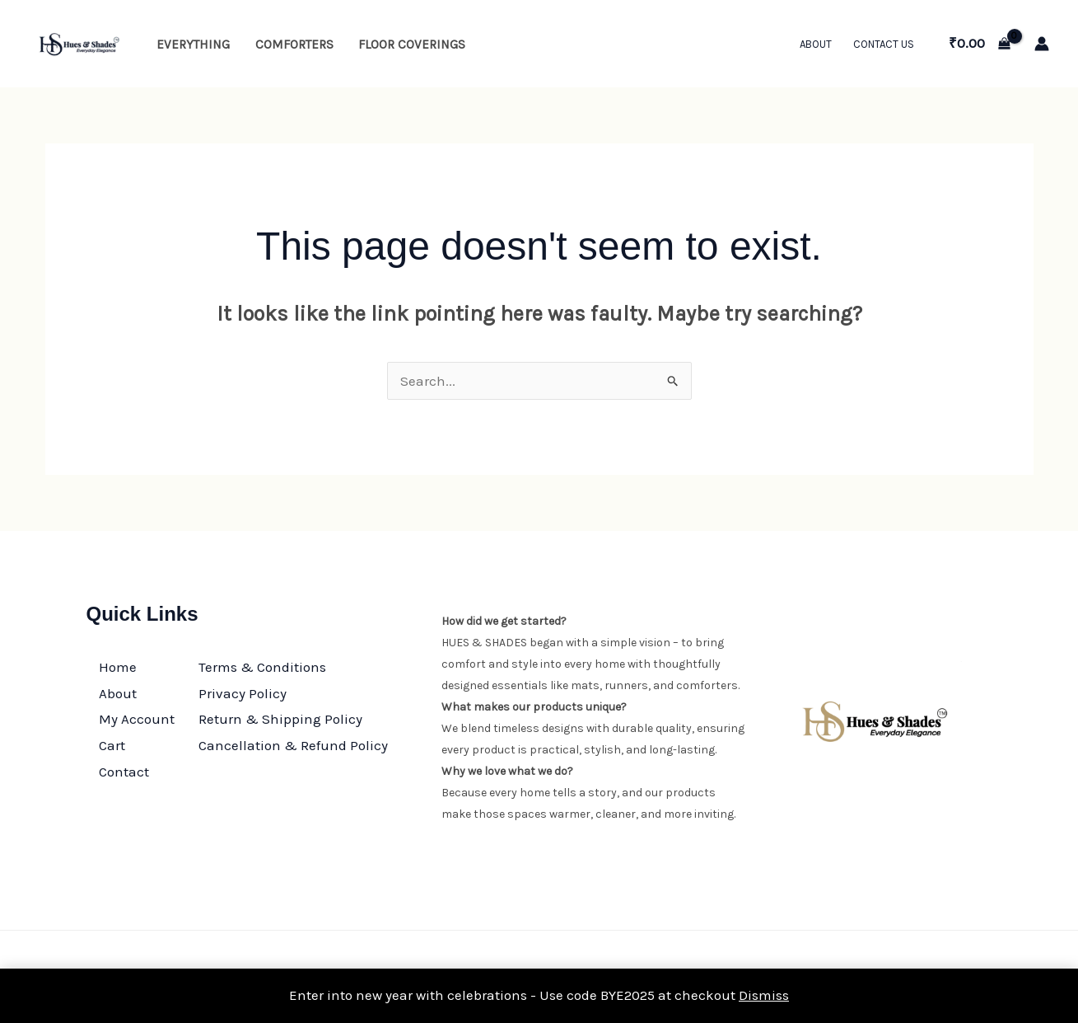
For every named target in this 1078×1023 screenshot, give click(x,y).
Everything (193, 44)
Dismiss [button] (764, 995)
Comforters (294, 44)
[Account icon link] (1041, 43)
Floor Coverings (411, 44)
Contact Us (883, 44)
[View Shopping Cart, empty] (979, 43)
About (816, 44)
